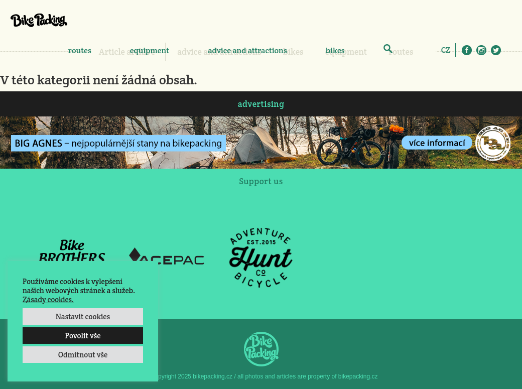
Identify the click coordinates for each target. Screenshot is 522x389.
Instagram (481, 50)
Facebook (467, 50)
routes (79, 50)
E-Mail (510, 50)
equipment (149, 50)
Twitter (496, 50)
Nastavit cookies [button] (83, 316)
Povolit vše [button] (82, 335)
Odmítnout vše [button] (83, 354)
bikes (335, 50)
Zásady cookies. (48, 299)
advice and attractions (247, 50)
